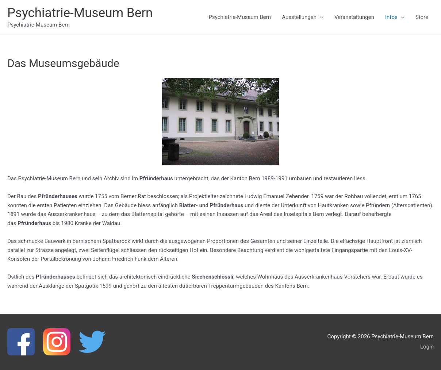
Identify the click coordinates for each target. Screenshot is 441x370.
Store (421, 17)
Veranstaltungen (354, 17)
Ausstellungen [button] (299, 17)
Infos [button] (391, 17)
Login (427, 346)
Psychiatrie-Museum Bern (80, 12)
